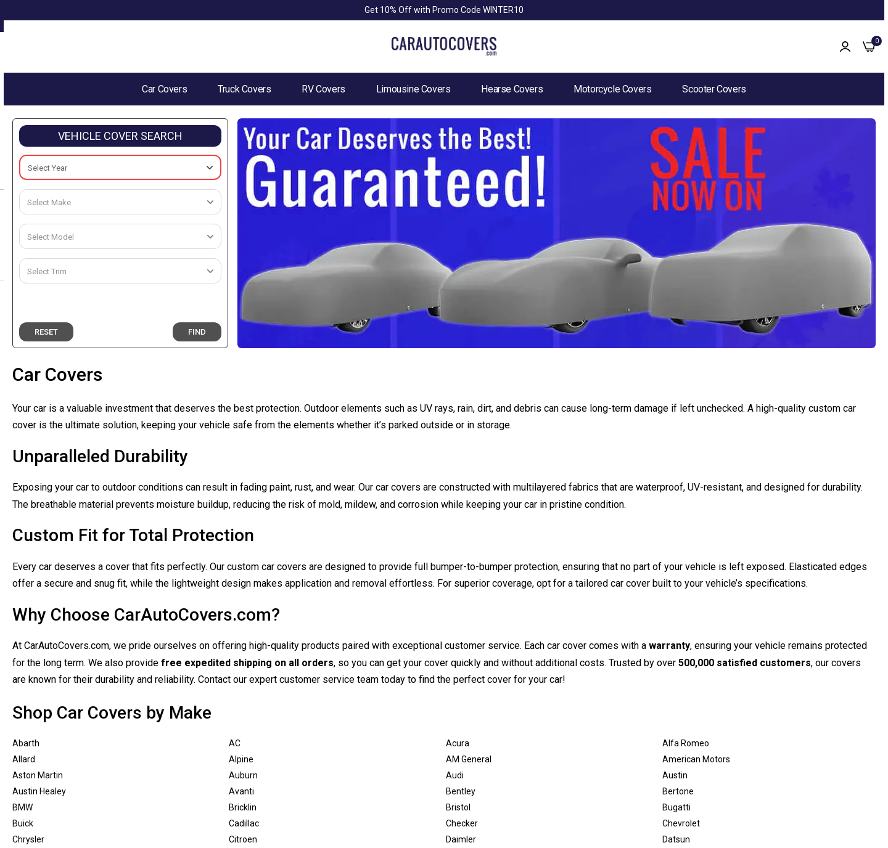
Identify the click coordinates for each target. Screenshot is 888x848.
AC (234, 743)
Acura (457, 743)
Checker (462, 823)
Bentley (460, 791)
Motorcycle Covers (612, 89)
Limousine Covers (413, 89)
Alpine (241, 759)
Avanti (241, 791)
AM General (468, 759)
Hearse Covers (512, 89)
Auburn (243, 775)
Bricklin (243, 807)
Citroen (243, 839)
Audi (455, 775)
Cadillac (244, 823)
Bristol (458, 807)
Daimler (461, 839)
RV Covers (323, 89)
